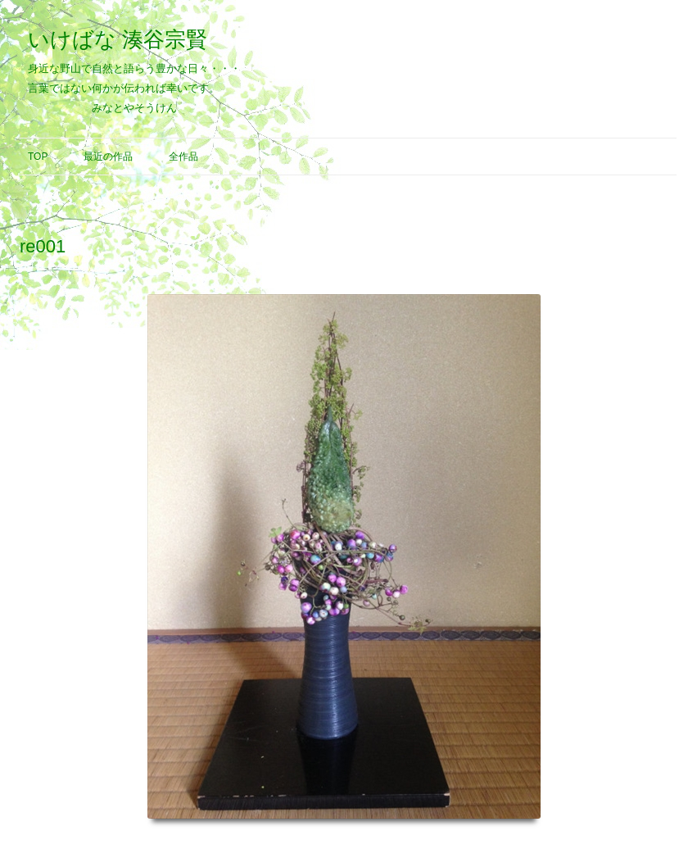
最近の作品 (108, 156)
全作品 (183, 156)
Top (38, 156)
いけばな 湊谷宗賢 (117, 39)
